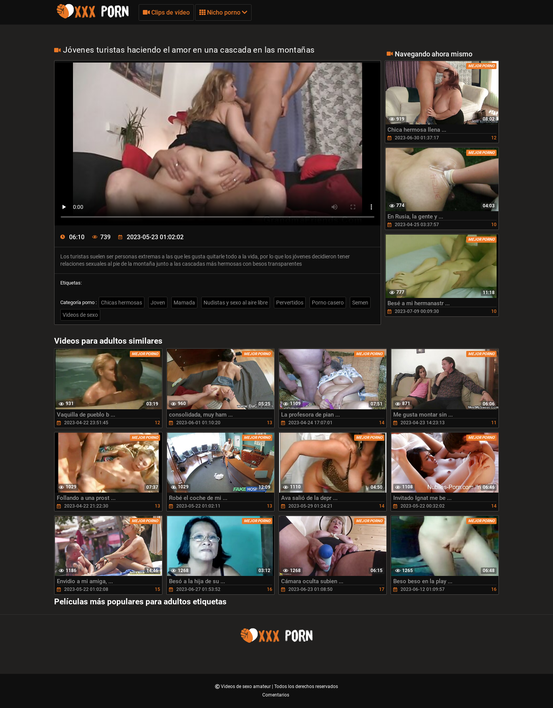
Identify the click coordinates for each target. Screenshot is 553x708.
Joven (158, 302)
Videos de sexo (80, 315)
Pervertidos (289, 302)
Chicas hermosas (121, 302)
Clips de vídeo (166, 12)
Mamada (184, 302)
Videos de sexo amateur (246, 686)
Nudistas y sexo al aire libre (236, 302)
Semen (360, 302)
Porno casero (328, 302)
